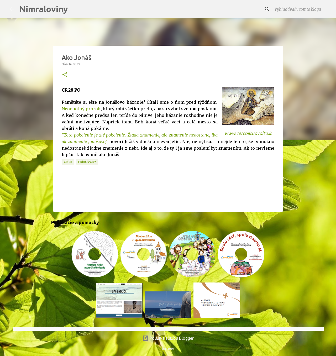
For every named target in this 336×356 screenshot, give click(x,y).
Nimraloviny (43, 9)
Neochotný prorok (81, 108)
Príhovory (87, 162)
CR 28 (68, 162)
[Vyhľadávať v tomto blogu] (300, 9)
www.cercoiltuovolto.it (248, 133)
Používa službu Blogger (168, 338)
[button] (65, 74)
